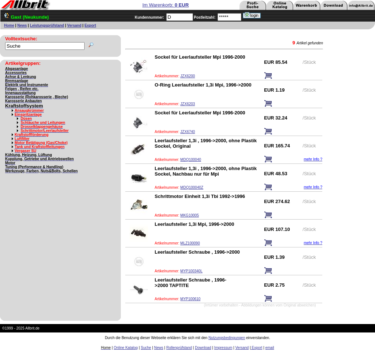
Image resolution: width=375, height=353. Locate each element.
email (269, 348)
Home (9, 25)
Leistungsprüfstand (47, 25)
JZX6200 (187, 76)
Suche (146, 348)
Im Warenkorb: (165, 5)
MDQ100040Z (191, 187)
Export (90, 25)
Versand (74, 25)
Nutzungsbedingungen (226, 338)
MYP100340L (191, 271)
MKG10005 (189, 215)
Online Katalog (126, 348)
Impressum (223, 348)
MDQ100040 (190, 160)
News (22, 25)
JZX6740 (187, 132)
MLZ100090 (190, 243)
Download (203, 348)
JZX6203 (187, 104)
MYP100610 (190, 299)
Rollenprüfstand (179, 348)
